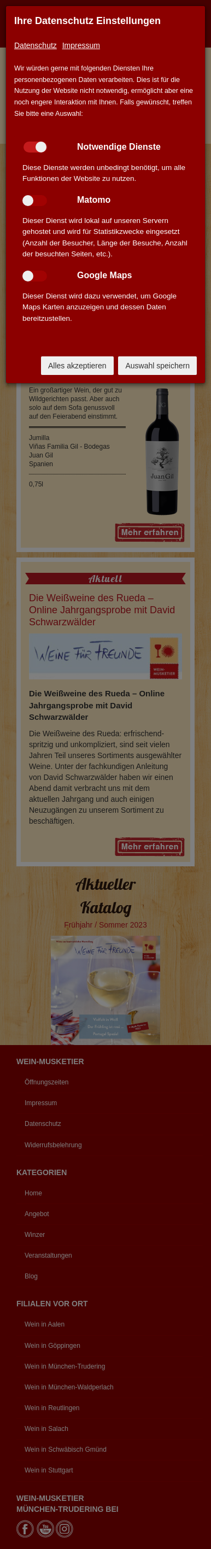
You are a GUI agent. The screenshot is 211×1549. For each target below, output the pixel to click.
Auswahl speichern (157, 365)
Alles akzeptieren (77, 365)
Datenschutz (35, 45)
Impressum (81, 45)
